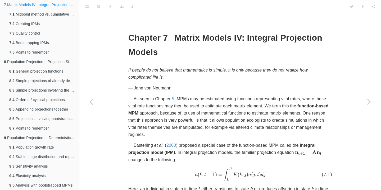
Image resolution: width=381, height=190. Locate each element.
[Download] (122, 6)
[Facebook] (363, 6)
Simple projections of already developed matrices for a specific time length (44, 81)
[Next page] (369, 101)
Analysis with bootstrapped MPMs (41, 185)
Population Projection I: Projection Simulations (41, 62)
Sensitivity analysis (28, 166)
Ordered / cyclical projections (37, 100)
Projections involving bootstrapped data (44, 119)
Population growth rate (31, 147)
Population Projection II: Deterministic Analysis (41, 138)
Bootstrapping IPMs (29, 43)
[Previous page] (91, 101)
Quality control (24, 33)
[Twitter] (351, 6)
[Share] (373, 6)
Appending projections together (38, 109)
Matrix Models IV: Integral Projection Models (41, 5)
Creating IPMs (24, 24)
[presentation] (308, 152)
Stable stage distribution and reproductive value (44, 157)
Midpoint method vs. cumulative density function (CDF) (44, 14)
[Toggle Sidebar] (87, 6)
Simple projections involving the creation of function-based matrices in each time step (44, 90)
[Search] (99, 6)
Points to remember (29, 52)
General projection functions (36, 71)
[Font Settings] (110, 6)
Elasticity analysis (27, 176)
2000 (171, 145)
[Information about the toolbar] (132, 6)
